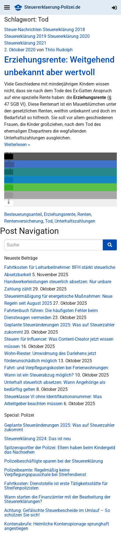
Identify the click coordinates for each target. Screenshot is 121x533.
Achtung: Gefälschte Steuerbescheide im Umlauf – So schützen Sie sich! (57, 513)
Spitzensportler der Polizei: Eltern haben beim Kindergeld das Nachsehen (59, 450)
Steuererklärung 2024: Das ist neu (37, 438)
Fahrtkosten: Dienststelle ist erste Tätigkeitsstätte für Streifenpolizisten (56, 486)
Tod (49, 221)
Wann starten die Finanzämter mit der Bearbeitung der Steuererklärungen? (57, 499)
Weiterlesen (17, 144)
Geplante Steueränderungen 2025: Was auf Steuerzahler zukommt (59, 427)
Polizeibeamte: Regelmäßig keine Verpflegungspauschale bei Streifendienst (45, 472)
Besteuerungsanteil (23, 214)
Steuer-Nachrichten (23, 29)
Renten (84, 214)
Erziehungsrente (59, 214)
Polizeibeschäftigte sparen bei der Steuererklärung (53, 461)
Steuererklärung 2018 (64, 29)
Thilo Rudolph (59, 49)
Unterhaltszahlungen (74, 221)
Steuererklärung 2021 (25, 43)
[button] (8, 156)
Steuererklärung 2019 (25, 36)
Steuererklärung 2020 (69, 36)
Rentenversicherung (23, 221)
